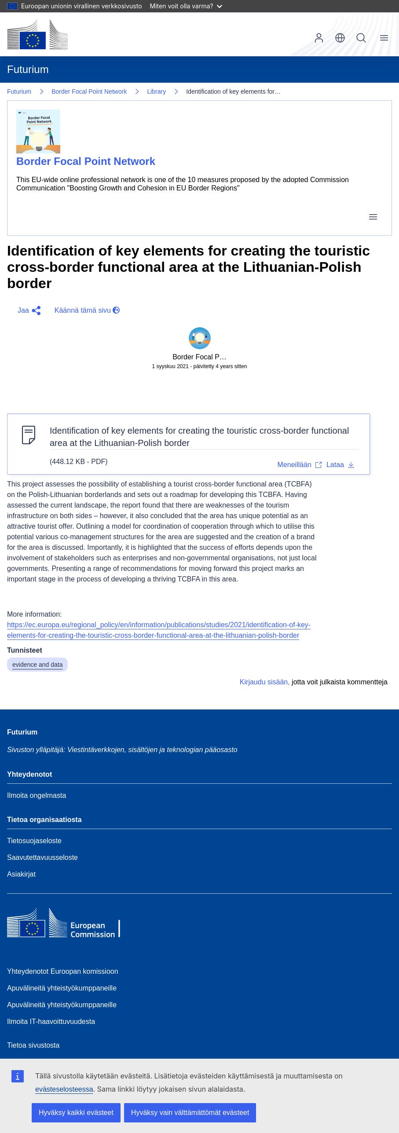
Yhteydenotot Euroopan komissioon (62, 971)
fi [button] (340, 38)
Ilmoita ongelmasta (36, 795)
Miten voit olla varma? (186, 6)
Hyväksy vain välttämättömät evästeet (190, 1112)
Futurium (28, 69)
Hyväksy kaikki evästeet (76, 1112)
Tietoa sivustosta (33, 1045)
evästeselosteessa (64, 1089)
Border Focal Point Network (89, 91)
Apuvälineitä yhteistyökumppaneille (62, 988)
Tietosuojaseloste (34, 840)
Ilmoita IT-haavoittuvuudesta (51, 1021)
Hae (361, 38)
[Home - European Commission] (71, 925)
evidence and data (37, 664)
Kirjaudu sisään (319, 38)
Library (156, 91)
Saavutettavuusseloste (42, 857)
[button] (27, 310)
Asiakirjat (21, 874)
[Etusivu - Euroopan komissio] (37, 34)
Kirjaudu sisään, (265, 682)
